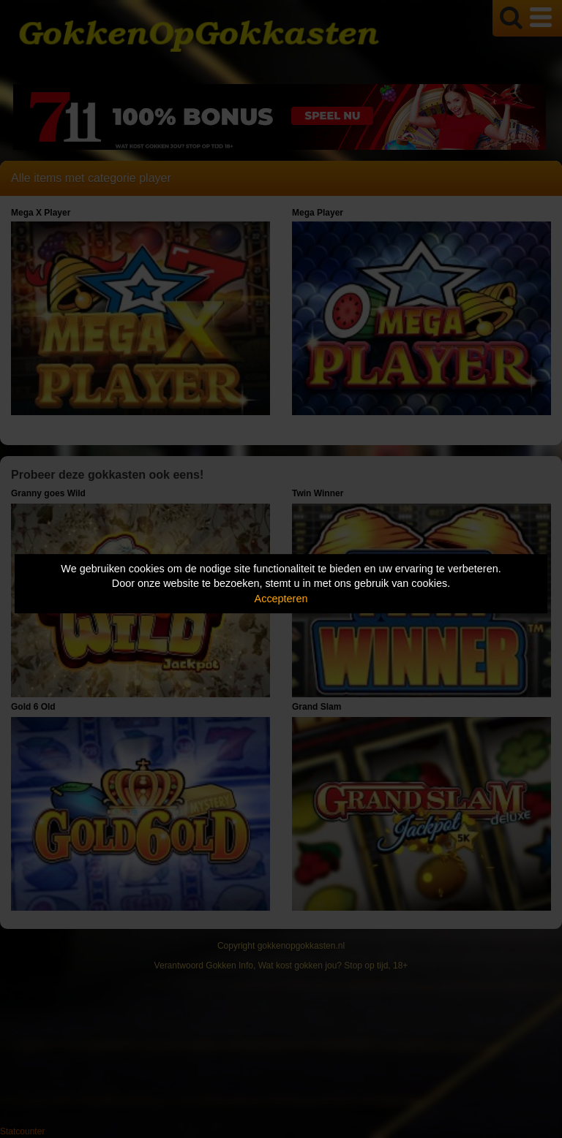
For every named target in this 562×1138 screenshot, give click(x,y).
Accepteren (281, 598)
